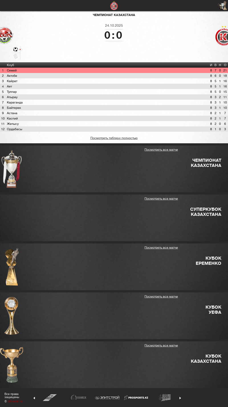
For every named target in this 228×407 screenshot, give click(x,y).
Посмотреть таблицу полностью (114, 138)
